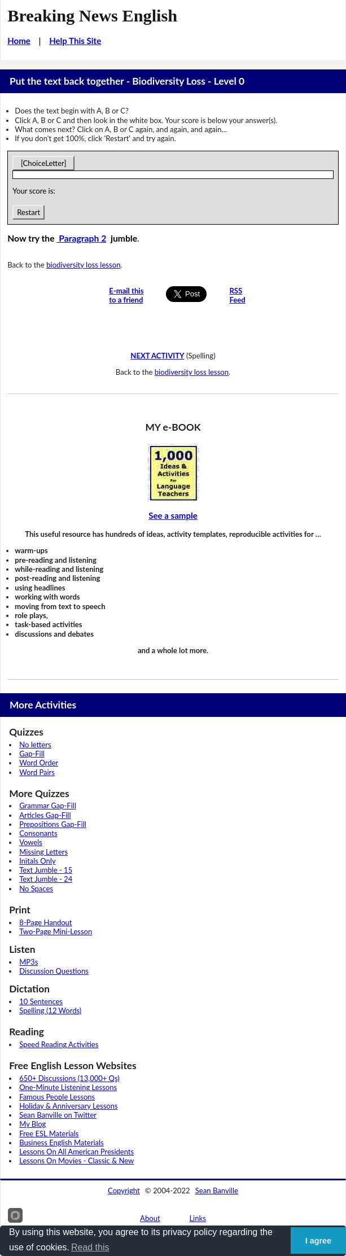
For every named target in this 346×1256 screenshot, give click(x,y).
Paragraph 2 (81, 238)
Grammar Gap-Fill (47, 805)
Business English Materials (61, 1142)
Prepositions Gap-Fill (52, 824)
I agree (318, 1240)
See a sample (173, 515)
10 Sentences (41, 1001)
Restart (28, 212)
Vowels (30, 842)
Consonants (38, 833)
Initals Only (37, 860)
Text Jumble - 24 (45, 878)
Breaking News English (92, 15)
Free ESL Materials (48, 1133)
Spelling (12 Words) (50, 1010)
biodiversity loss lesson (83, 264)
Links (197, 1218)
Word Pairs (37, 772)
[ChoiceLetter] (43, 163)
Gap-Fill (32, 753)
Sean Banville (216, 1190)
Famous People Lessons (57, 1096)
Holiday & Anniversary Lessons (68, 1105)
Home (18, 41)
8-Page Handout (45, 922)
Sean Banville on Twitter (58, 1114)
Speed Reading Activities (58, 1044)
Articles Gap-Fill (45, 815)
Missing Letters (43, 851)
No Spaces (36, 888)
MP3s (28, 961)
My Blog (32, 1123)
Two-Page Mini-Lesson (55, 931)
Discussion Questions (54, 970)
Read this (90, 1247)
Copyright (124, 1190)
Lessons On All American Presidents (76, 1151)
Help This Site (75, 41)
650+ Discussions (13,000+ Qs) (69, 1078)
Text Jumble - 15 (45, 869)
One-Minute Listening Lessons (68, 1087)
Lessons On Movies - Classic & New (76, 1160)
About (150, 1218)
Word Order (38, 762)
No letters (35, 744)
